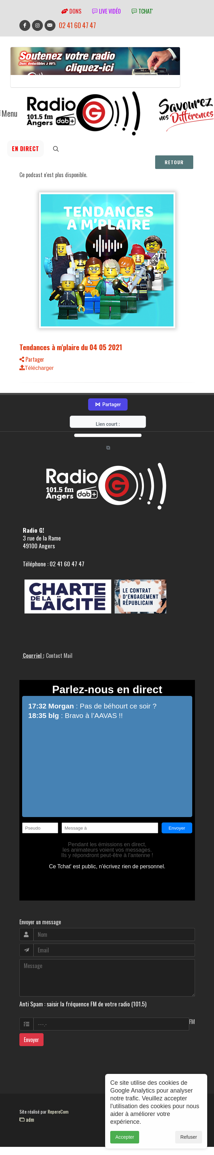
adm (26, 1107)
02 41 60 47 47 (77, 25)
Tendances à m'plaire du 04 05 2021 (70, 347)
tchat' (142, 11)
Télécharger (36, 368)
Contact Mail (59, 643)
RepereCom (58, 1098)
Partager (31, 359)
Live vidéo (106, 11)
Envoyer (31, 1027)
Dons (71, 11)
